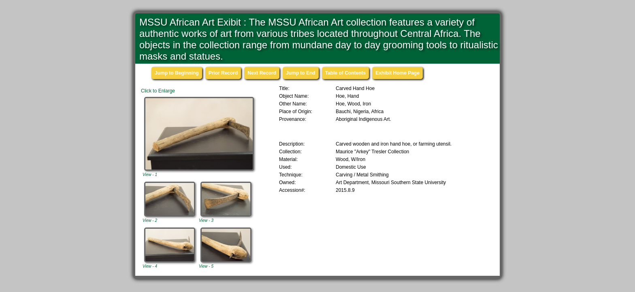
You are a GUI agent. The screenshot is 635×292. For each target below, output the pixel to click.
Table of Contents (345, 73)
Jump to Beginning (177, 73)
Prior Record (223, 73)
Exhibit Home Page (397, 73)
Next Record (261, 73)
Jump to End (300, 73)
